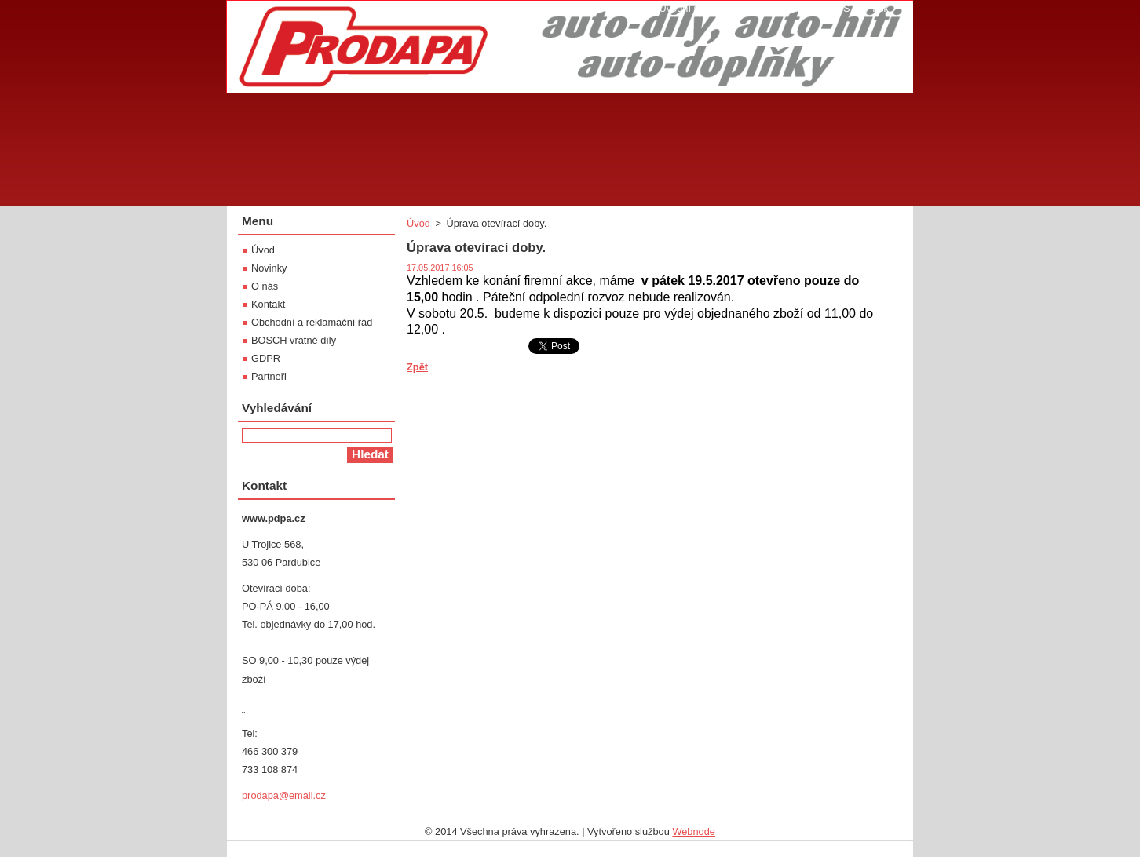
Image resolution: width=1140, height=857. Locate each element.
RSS (839, 8)
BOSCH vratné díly (293, 340)
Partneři (269, 376)
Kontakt (268, 304)
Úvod (418, 223)
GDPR (265, 358)
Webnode (693, 831)
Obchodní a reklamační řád (311, 322)
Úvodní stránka (692, 8)
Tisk (880, 8)
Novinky (269, 268)
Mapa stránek (778, 8)
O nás (264, 286)
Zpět (417, 367)
